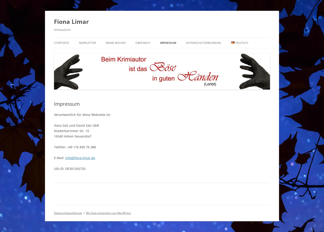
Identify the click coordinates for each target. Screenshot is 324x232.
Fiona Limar (71, 22)
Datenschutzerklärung (203, 43)
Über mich (142, 43)
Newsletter (87, 43)
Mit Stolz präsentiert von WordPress (108, 213)
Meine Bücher (116, 43)
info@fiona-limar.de (80, 158)
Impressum (168, 43)
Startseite (61, 43)
